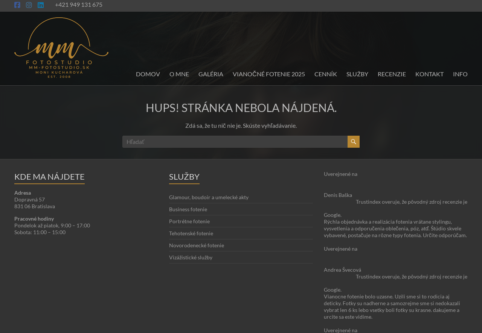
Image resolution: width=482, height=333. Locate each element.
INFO (460, 73)
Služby (357, 73)
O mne (179, 73)
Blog (441, 312)
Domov (148, 73)
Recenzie (392, 73)
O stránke (421, 312)
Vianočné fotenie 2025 (269, 73)
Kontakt (429, 73)
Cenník (325, 73)
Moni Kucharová (58, 325)
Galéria (210, 73)
